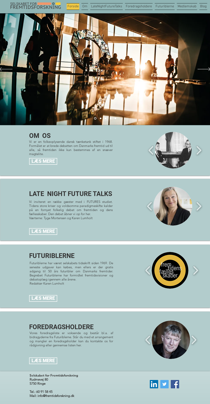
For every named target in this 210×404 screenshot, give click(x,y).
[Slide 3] (105, 118)
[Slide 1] (100, 118)
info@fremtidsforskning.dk (56, 396)
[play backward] (151, 150)
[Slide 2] (95, 118)
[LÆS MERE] (43, 161)
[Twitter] (164, 384)
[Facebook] (175, 384)
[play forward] (199, 150)
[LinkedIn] (154, 384)
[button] (173, 150)
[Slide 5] (115, 118)
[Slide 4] (110, 118)
